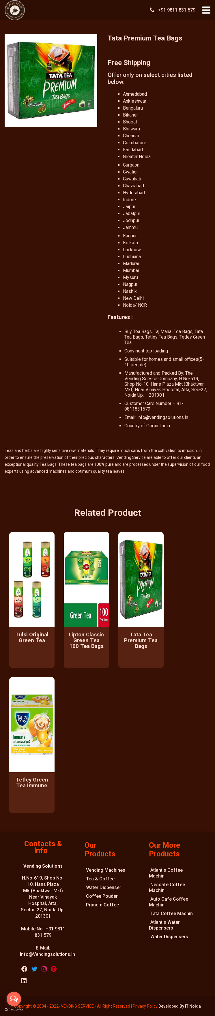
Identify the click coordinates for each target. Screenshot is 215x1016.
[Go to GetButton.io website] (14, 1010)
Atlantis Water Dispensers (164, 925)
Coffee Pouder (102, 896)
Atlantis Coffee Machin (166, 873)
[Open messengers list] (14, 999)
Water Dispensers (169, 936)
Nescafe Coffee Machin (167, 887)
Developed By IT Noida (179, 1006)
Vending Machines (105, 870)
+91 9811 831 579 (177, 10)
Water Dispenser (103, 887)
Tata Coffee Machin (171, 913)
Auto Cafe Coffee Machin (168, 902)
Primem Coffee (102, 905)
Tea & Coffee (100, 879)
